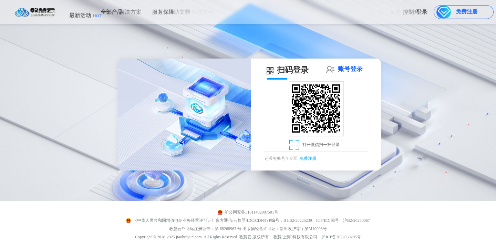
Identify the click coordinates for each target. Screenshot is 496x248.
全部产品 (106, 12)
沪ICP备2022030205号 (341, 237)
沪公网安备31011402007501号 (251, 212)
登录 (425, 12)
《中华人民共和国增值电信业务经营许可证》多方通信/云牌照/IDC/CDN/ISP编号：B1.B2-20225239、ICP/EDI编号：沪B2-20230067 (251, 220)
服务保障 (156, 12)
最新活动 (85, 19)
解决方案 (122, 12)
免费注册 (308, 158)
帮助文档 (174, 12)
